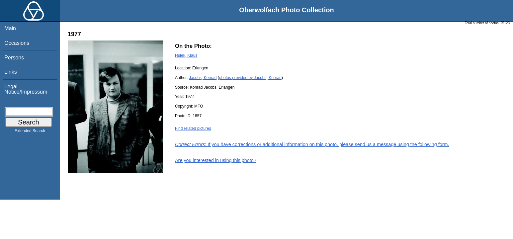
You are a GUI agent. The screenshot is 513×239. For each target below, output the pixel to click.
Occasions (16, 43)
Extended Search (30, 132)
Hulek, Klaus (186, 55)
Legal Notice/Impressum (25, 89)
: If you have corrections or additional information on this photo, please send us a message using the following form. (312, 144)
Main (10, 28)
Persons (14, 57)
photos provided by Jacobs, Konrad (250, 77)
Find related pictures (193, 128)
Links (10, 72)
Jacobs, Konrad (202, 77)
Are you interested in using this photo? (215, 160)
